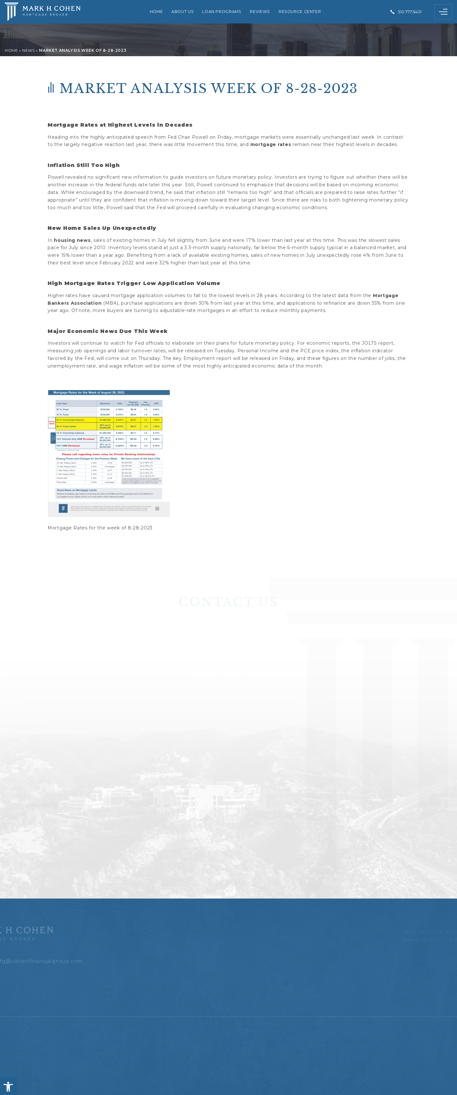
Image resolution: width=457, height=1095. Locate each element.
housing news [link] (72, 240)
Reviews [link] (260, 11)
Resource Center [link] (300, 11)
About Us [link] (182, 11)
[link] (8, 1086)
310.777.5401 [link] (409, 11)
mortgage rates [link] (270, 144)
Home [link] (156, 11)
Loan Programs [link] (221, 11)
